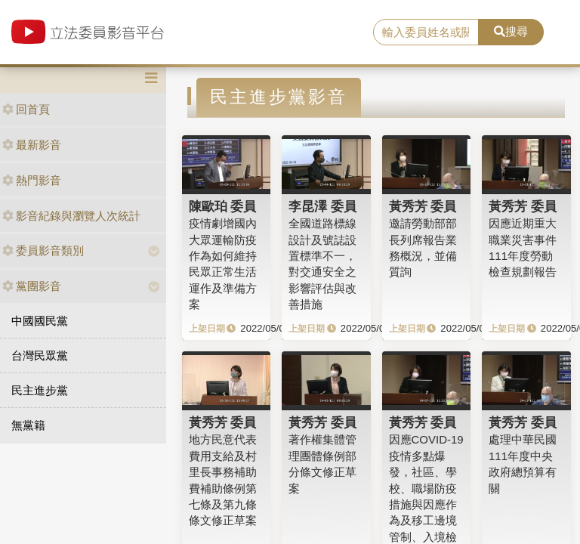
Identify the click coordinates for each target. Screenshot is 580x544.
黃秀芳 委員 (423, 206)
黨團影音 (31, 286)
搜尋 (511, 31)
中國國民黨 (39, 320)
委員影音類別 (43, 250)
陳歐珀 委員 (223, 206)
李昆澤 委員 (322, 206)
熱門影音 (31, 180)
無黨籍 (28, 425)
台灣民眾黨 (39, 355)
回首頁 (26, 109)
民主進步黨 (39, 390)
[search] (426, 32)
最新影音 (31, 144)
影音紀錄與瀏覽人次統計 (71, 215)
